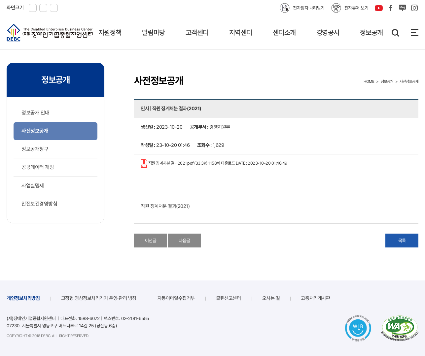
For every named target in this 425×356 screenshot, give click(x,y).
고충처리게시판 (315, 298)
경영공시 (327, 32)
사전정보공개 (34, 131)
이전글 (151, 240)
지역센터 (240, 32)
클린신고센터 (228, 298)
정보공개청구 (34, 149)
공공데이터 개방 (37, 167)
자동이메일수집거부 (176, 298)
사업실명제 (32, 185)
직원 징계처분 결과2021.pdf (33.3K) (214, 163)
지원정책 (110, 32)
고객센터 (197, 32)
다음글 (184, 240)
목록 (402, 240)
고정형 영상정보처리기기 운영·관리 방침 (98, 298)
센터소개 (284, 32)
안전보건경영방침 (39, 204)
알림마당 (153, 32)
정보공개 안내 (35, 113)
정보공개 (371, 32)
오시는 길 (271, 298)
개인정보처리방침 (23, 298)
